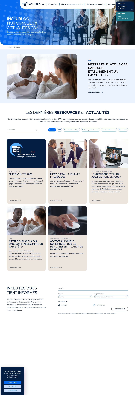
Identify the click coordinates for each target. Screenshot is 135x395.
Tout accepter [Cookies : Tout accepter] (12, 382)
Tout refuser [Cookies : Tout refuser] (12, 386)
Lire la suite (94, 92)
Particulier (64, 311)
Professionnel (100, 311)
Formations (52, 4)
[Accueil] (43, 4)
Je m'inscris (120, 315)
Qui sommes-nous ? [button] (95, 4)
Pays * (60, 300)
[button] (52, 129)
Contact (111, 4)
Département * (99, 300)
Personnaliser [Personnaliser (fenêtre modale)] (12, 390)
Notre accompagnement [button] (71, 4)
